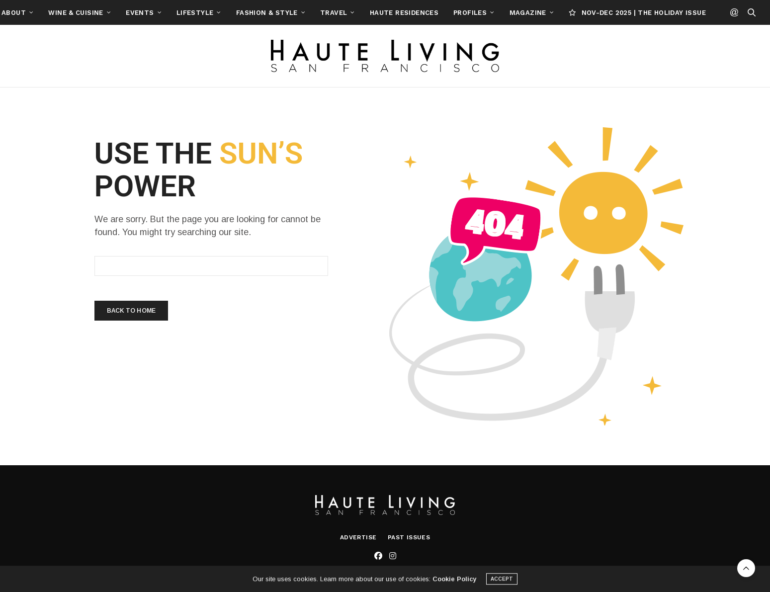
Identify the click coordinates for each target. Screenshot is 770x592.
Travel (379, 12)
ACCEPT (502, 581)
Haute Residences (450, 12)
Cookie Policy (454, 581)
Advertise (358, 537)
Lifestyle (240, 12)
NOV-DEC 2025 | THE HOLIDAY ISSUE (683, 12)
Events (185, 12)
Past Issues (409, 537)
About (59, 12)
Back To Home (131, 310)
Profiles (515, 12)
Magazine (573, 12)
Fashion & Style (312, 12)
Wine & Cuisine (121, 12)
